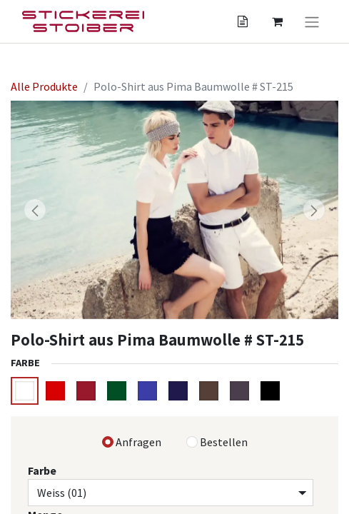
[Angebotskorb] (242, 21)
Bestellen (224, 442)
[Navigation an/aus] (312, 21)
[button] (35, 209)
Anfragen (138, 442)
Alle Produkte (44, 86)
